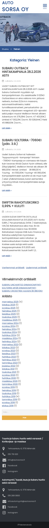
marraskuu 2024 (10, 323)
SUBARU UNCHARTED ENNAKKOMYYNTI (21, 284)
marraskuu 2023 (10, 344)
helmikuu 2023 (9, 359)
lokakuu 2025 (8, 304)
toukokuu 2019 (9, 393)
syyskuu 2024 (9, 326)
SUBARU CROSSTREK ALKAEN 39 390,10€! (22, 290)
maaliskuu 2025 (10, 320)
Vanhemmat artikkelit (13, 267)
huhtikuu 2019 (8, 396)
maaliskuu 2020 (10, 381)
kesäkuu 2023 (9, 353)
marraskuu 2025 (10, 301)
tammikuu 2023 (10, 362)
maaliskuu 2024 (10, 338)
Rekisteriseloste (24, 525)
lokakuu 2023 (8, 347)
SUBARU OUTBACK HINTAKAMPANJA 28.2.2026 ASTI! (21, 72)
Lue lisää (6, 128)
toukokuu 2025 (9, 317)
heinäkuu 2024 (9, 329)
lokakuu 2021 (8, 368)
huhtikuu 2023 (9, 356)
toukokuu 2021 (9, 372)
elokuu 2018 (8, 405)
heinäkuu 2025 (9, 310)
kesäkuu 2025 (9, 314)
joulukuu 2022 (8, 365)
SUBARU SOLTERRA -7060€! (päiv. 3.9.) (22, 142)
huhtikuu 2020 (9, 378)
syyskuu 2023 (8, 350)
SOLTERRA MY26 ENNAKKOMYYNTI (19, 287)
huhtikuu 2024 (9, 335)
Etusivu (5, 49)
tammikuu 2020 (10, 384)
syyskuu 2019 (8, 387)
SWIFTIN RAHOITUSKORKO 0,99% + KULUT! (20, 204)
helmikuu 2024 (9, 341)
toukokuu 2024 (9, 332)
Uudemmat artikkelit (36, 267)
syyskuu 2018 (8, 402)
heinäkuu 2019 (9, 390)
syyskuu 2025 (8, 307)
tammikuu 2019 (9, 399)
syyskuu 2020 (8, 375)
